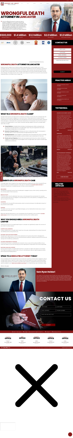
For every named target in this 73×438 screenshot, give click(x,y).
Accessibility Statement (55, 354)
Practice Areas (35, 3)
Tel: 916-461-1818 (36, 345)
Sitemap (31, 354)
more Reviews (64, 176)
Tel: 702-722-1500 (65, 345)
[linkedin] (4, 353)
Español (70, 3)
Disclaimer (64, 354)
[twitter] (6, 353)
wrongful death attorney (37, 184)
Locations (28, 3)
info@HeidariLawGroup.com (8, 347)
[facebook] (1, 353)
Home (22, 3)
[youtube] (9, 353)
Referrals (20, 354)
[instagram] (3, 353)
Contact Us (69, 0)
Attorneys (42, 3)
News (59, 3)
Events (40, 354)
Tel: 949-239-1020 (22, 345)
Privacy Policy (45, 354)
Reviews (36, 354)
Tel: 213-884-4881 (7, 345)
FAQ (27, 354)
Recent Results (49, 3)
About (3, 354)
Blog (55, 3)
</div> (7, 434)
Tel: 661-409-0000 (51, 345)
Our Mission (14, 354)
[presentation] (61, 67)
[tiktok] (7, 353)
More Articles (55, 202)
